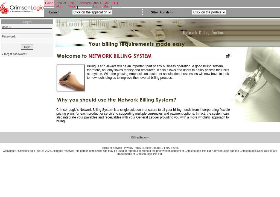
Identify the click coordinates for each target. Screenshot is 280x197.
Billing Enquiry (139, 137)
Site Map (106, 4)
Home (49, 3)
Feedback (84, 3)
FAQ (115, 3)
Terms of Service (111, 147)
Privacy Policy (132, 147)
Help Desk (71, 4)
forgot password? (15, 54)
